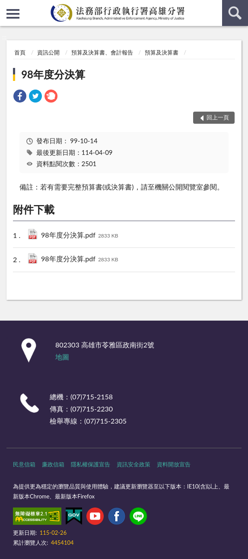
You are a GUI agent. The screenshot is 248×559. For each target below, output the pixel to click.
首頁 (19, 52)
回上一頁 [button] (218, 117)
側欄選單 (12, 14)
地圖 (62, 357)
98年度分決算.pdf (79, 236)
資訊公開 (48, 52)
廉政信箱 (53, 464)
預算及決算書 (161, 52)
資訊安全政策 (133, 464)
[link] (19, 97)
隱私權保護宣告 (90, 464)
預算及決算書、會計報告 (102, 52)
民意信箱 (24, 464)
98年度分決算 (53, 74)
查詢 (235, 13)
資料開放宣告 (174, 464)
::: (7, 6)
